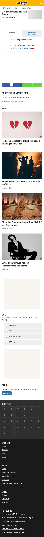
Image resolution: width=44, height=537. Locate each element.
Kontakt (4, 457)
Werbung (5, 450)
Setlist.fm (5, 502)
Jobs (3, 453)
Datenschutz (6, 476)
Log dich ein (6, 97)
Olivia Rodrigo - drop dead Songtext (13, 521)
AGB (12, 476)
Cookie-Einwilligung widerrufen (12, 483)
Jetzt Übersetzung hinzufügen (20, 48)
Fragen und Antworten (9, 472)
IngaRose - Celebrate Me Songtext (13, 532)
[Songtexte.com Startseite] (22, 3)
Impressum (5, 480)
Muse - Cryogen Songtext (10, 525)
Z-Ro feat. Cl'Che (9, 17)
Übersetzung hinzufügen (32, 33)
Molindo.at (5, 499)
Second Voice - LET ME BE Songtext (13, 514)
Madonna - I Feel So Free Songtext (13, 529)
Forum (4, 469)
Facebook (5, 495)
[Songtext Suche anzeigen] (40, 2)
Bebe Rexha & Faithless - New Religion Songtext (17, 518)
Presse (4, 446)
